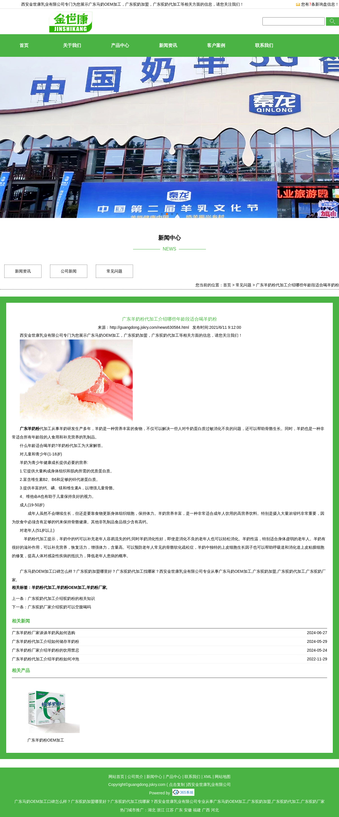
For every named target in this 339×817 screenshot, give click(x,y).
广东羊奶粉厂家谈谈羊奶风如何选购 (43, 632)
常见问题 (114, 271)
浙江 (161, 810)
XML (208, 776)
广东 (179, 810)
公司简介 (135, 776)
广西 (206, 810)
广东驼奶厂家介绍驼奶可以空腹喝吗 (59, 607)
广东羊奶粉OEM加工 (45, 740)
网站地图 (223, 776)
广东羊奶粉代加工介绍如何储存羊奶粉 (45, 641)
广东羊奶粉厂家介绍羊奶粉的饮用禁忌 (45, 650)
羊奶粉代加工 (43, 587)
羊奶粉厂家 (96, 587)
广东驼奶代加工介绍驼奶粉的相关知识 (61, 598)
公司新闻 (69, 271)
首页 (24, 45)
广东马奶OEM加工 (104, 4)
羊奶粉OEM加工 (70, 587)
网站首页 (116, 776)
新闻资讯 (168, 45)
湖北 (152, 810)
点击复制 (177, 784)
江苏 (170, 810)
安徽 (188, 810)
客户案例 (216, 45)
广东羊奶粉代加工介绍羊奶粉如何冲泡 (45, 659)
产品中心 (120, 45)
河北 (215, 810)
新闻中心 (154, 776)
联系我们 (264, 45)
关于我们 (72, 45)
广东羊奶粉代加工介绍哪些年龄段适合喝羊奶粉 (297, 285)
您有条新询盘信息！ (317, 4)
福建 (197, 810)
